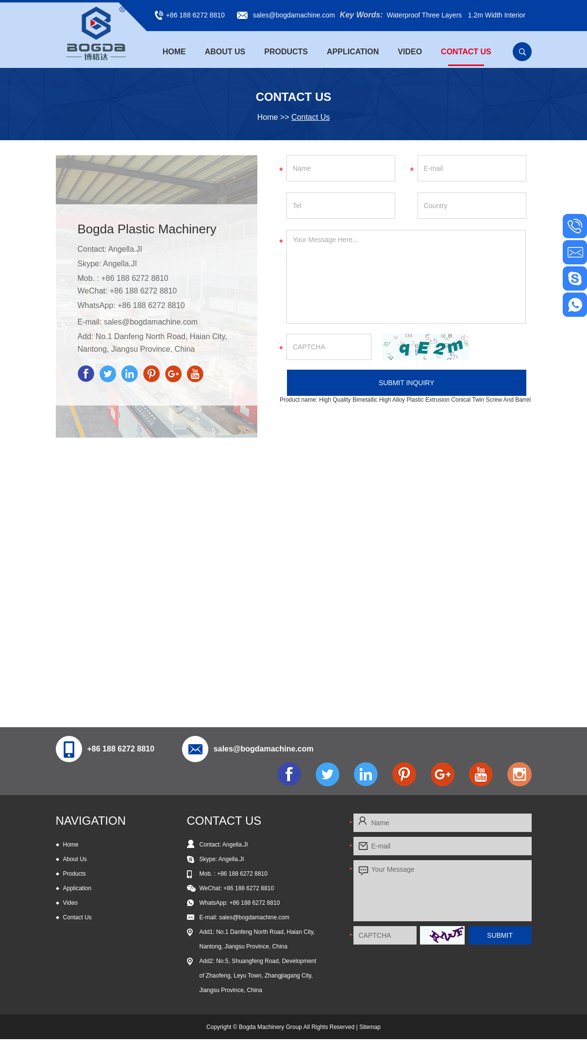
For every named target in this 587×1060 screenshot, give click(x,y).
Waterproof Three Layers (424, 15)
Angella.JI (120, 264)
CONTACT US (224, 820)
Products (286, 52)
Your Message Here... (406, 277)
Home (174, 52)
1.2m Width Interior (496, 15)
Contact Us (466, 52)
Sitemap (370, 1027)
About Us (225, 52)
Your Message (442, 890)
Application (353, 52)
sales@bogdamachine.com (294, 15)
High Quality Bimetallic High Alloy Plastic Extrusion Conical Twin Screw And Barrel (425, 399)
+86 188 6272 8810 (150, 305)
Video (410, 52)
